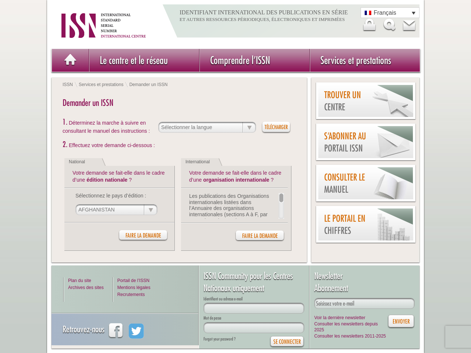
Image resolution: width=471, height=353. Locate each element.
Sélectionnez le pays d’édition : (110, 196)
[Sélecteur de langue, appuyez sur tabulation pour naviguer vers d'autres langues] (390, 12)
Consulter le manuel (344, 183)
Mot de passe (212, 318)
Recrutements (131, 294)
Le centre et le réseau (134, 60)
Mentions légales (133, 287)
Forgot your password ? (219, 339)
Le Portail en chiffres (344, 224)
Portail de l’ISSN (133, 280)
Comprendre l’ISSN (240, 60)
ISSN (68, 84)
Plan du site (79, 280)
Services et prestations (356, 60)
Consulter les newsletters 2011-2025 (350, 336)
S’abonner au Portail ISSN (345, 142)
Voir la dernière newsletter (339, 317)
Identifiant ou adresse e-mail (222, 299)
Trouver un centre (342, 101)
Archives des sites (86, 287)
